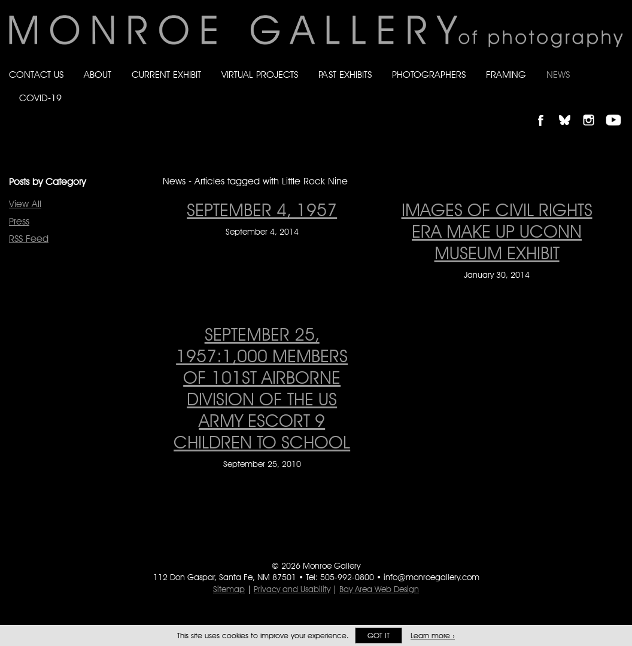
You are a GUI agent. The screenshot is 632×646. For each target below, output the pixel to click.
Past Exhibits (345, 74)
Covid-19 (40, 98)
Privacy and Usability (292, 589)
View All (25, 204)
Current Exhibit (166, 74)
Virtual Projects (259, 74)
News (558, 74)
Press (19, 221)
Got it (378, 635)
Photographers (429, 74)
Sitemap (229, 589)
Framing (506, 74)
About (97, 74)
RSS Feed (28, 238)
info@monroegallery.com (431, 577)
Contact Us (36, 74)
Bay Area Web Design (379, 589)
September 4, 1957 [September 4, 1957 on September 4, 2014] (262, 209)
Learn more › (433, 635)
